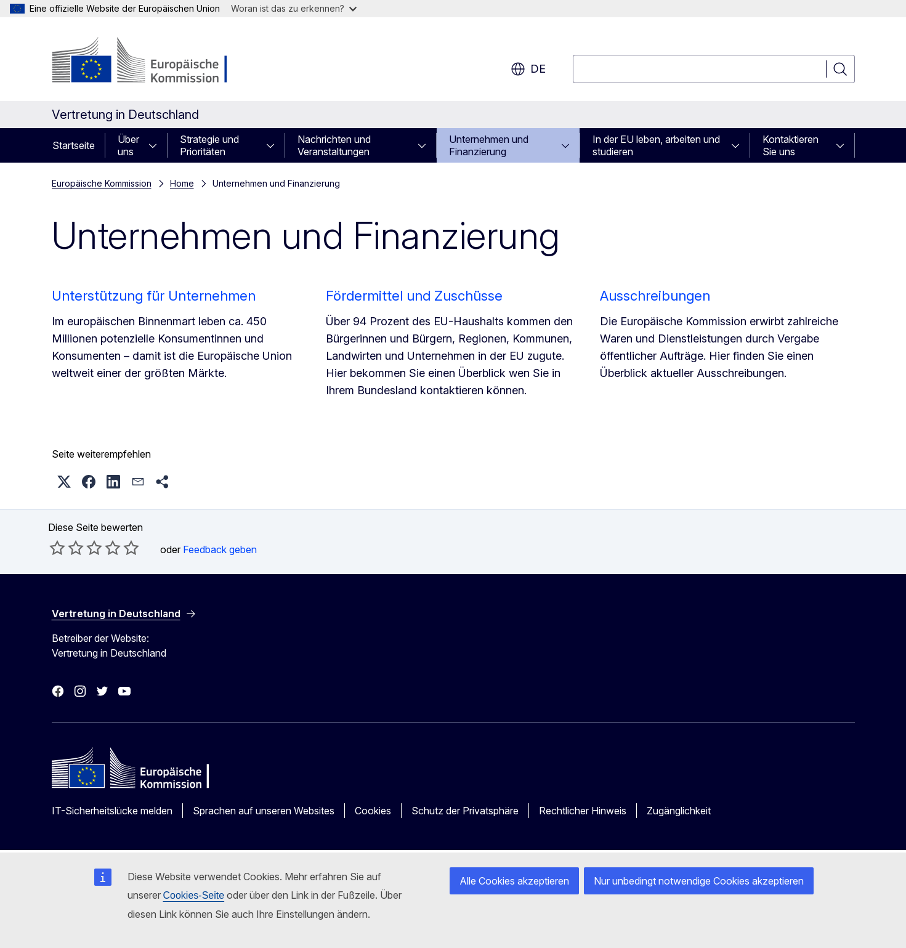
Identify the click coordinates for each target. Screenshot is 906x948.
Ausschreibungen (655, 296)
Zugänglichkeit (679, 810)
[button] (64, 482)
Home (182, 183)
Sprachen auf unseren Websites (263, 810)
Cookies (373, 810)
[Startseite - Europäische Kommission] (151, 61)
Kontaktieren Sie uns (790, 145)
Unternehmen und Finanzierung (488, 145)
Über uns (128, 145)
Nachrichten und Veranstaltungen (334, 145)
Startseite (73, 145)
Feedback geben (220, 549)
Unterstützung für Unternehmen (154, 296)
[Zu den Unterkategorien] (156, 145)
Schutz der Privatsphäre (465, 810)
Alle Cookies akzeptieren (514, 881)
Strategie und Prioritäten (209, 145)
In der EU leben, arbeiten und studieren (656, 145)
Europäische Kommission (102, 183)
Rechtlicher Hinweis (582, 810)
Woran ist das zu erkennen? (294, 8)
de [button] (528, 69)
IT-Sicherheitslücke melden (112, 810)
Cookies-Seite (194, 895)
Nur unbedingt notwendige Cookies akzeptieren (699, 881)
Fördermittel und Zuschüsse (414, 296)
